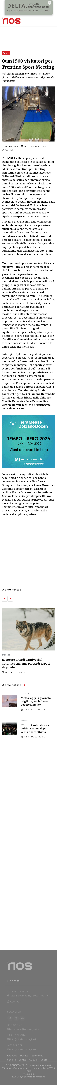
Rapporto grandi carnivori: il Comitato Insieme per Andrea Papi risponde (26, 663)
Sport (44, 1061)
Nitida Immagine (37, 1079)
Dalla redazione (10, 146)
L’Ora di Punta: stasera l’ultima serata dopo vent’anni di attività (35, 729)
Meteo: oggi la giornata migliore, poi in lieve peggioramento (36, 701)
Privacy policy (28, 1076)
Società (11, 1061)
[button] (4, 599)
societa (24, 720)
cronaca (6, 655)
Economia (37, 1057)
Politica (24, 1057)
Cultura (33, 1061)
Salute (22, 1061)
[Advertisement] (28, 552)
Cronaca (12, 1057)
